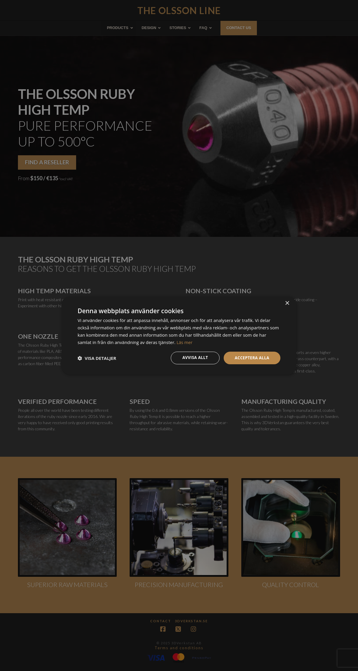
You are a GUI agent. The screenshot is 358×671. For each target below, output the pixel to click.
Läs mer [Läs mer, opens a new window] (185, 342)
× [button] (287, 303)
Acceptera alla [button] (251, 357)
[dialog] (179, 335)
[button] (97, 358)
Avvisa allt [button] (192, 357)
